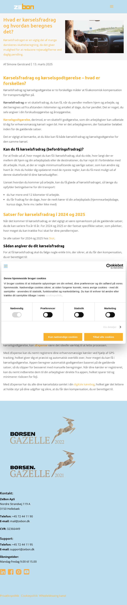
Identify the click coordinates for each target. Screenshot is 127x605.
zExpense (41, 345)
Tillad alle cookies (103, 337)
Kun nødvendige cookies (63, 337)
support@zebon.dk (22, 549)
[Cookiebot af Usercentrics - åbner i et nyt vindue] (108, 266)
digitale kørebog (84, 384)
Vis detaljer (110, 326)
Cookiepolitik (29, 596)
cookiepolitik (53, 295)
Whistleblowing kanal (52, 596)
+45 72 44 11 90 (22, 516)
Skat (51, 238)
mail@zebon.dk (20, 521)
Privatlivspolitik (9, 596)
